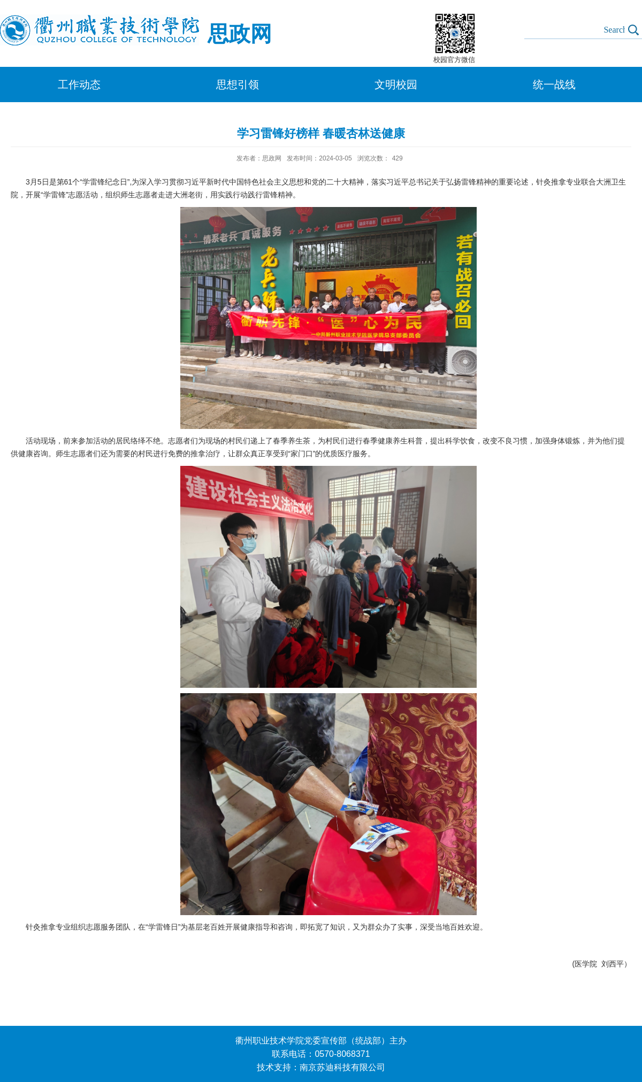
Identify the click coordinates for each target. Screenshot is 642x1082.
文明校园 (395, 84)
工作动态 (79, 84)
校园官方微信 (454, 59)
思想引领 (237, 84)
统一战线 (554, 84)
